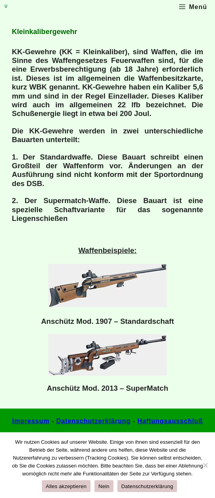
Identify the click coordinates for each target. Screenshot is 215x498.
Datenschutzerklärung (93, 421)
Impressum (30, 421)
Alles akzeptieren (66, 486)
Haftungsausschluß (170, 421)
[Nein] (205, 465)
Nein (103, 486)
